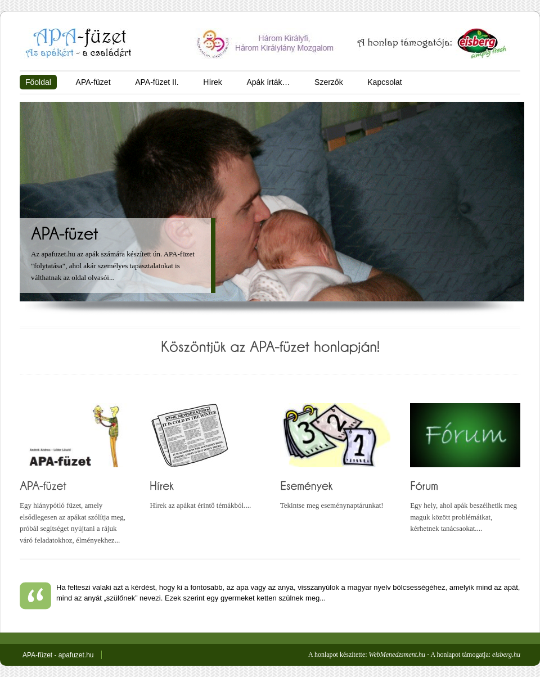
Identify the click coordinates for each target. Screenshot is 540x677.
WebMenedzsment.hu (397, 654)
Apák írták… (268, 82)
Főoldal (38, 82)
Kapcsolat (384, 82)
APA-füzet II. (157, 82)
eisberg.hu (506, 654)
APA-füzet (93, 82)
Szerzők (328, 82)
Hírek (212, 82)
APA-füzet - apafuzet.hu (58, 655)
